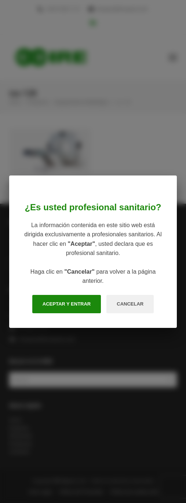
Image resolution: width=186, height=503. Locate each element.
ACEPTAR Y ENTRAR (67, 304)
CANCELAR (130, 304)
